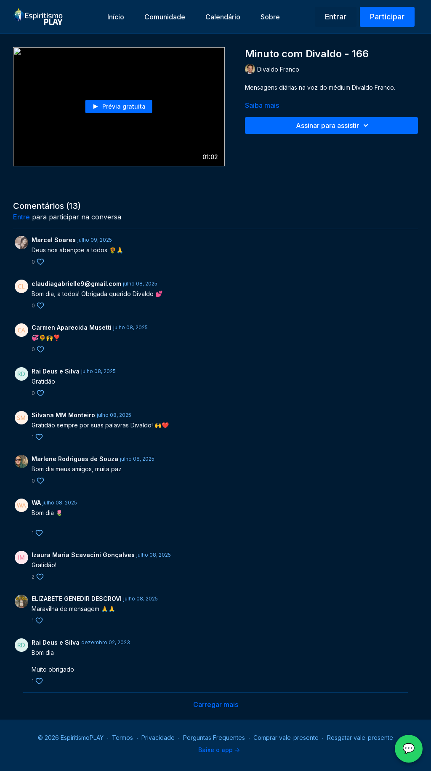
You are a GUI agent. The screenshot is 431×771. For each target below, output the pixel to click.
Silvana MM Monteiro (63, 415)
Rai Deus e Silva (56, 371)
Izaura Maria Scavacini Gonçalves (83, 554)
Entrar (335, 16)
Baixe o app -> (219, 749)
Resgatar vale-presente (360, 737)
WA (36, 502)
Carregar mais (215, 704)
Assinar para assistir (333, 125)
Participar (387, 16)
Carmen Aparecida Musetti (72, 327)
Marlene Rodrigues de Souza (75, 458)
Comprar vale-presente (286, 737)
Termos (122, 737)
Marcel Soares (54, 239)
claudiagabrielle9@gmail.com (76, 283)
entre (21, 217)
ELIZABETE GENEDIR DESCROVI (77, 598)
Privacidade (158, 737)
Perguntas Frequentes (214, 737)
